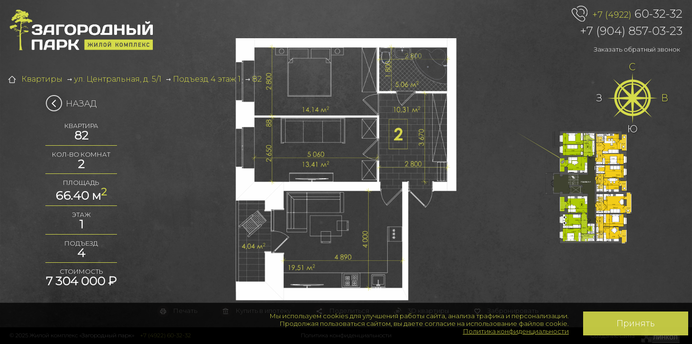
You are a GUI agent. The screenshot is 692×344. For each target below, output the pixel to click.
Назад (74, 103)
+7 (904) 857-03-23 (631, 31)
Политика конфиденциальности (516, 331)
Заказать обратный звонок (637, 49)
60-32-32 (637, 14)
